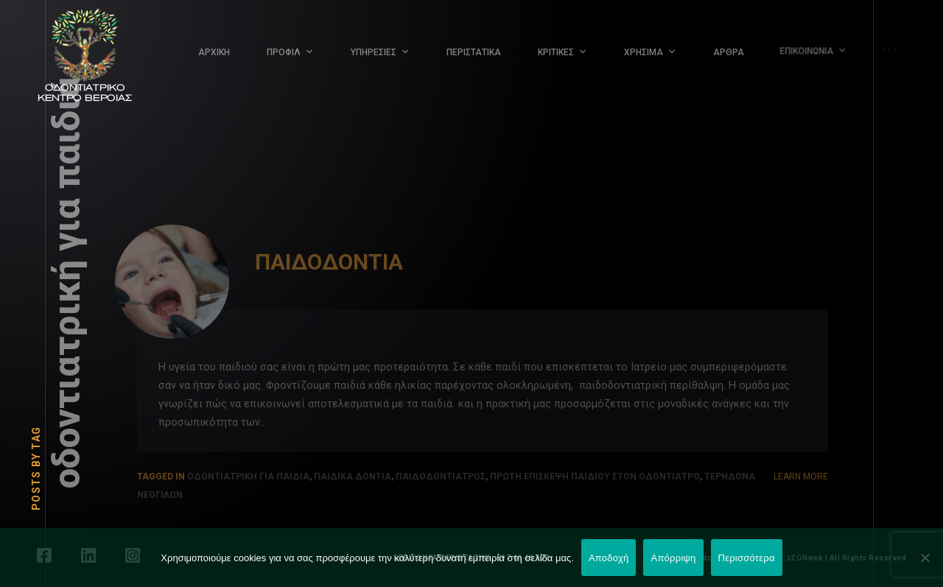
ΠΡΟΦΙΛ (284, 52)
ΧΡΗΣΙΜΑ (642, 51)
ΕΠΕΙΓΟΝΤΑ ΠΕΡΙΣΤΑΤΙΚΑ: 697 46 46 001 (471, 558)
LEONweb (806, 558)
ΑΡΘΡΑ (724, 48)
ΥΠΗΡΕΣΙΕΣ (373, 52)
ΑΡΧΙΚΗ (214, 52)
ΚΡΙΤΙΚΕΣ (556, 52)
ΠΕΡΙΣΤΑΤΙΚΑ (473, 52)
